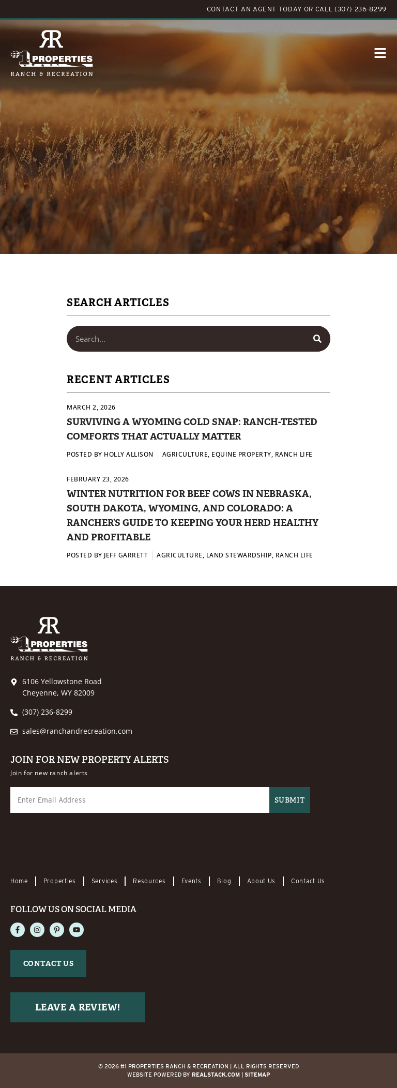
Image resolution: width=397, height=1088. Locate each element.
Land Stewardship (239, 555)
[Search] (317, 339)
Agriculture (185, 454)
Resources (149, 881)
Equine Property (241, 454)
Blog (224, 881)
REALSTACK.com (216, 1074)
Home (19, 881)
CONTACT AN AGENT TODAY (254, 9)
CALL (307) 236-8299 (351, 9)
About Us (261, 881)
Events (191, 881)
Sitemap (257, 1074)
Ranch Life (294, 454)
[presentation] (88, 845)
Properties (59, 881)
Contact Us (308, 881)
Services (104, 881)
